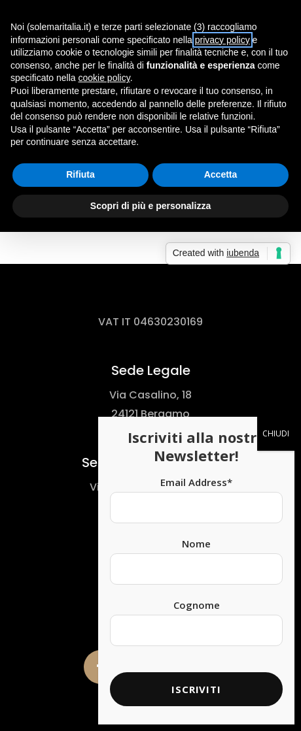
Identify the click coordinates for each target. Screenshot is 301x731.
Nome (196, 283)
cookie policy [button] (104, 78)
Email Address (196, 221)
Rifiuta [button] (80, 174)
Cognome (196, 344)
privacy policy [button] (222, 40)
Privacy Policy (154, 578)
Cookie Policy (154, 594)
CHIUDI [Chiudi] (275, 172)
